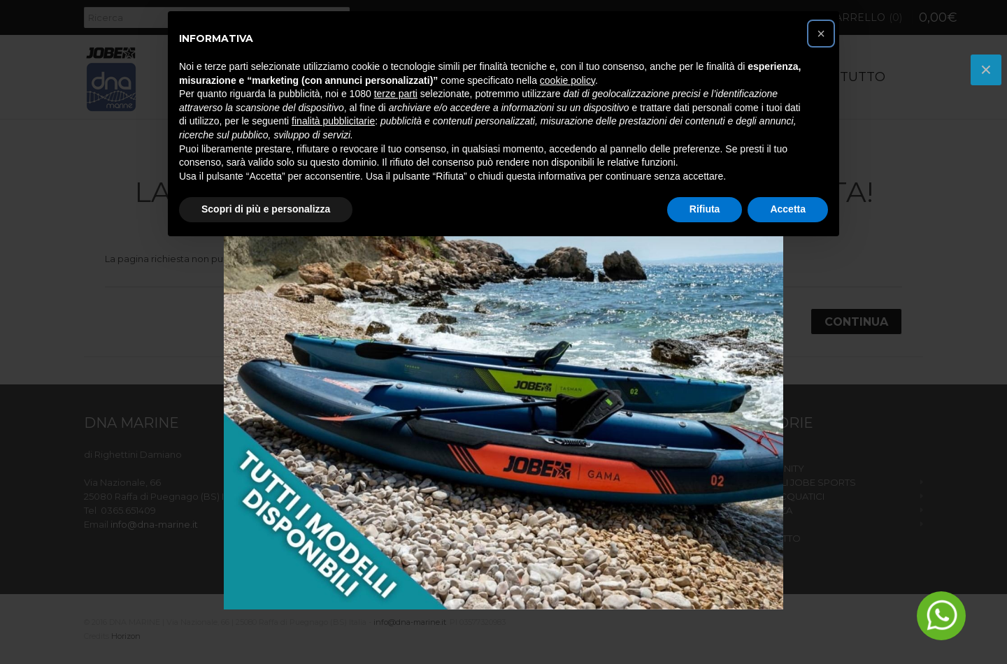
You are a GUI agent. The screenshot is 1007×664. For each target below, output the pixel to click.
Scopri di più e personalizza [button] (265, 209)
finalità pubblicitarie (333, 121)
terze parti (395, 93)
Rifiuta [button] (705, 209)
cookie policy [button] (567, 80)
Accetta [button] (788, 209)
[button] (821, 33)
